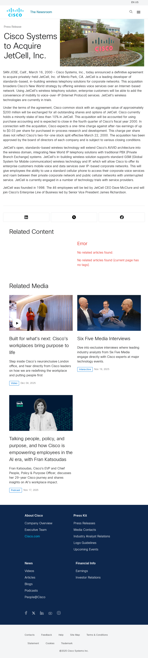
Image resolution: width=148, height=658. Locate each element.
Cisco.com (32, 536)
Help (61, 635)
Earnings (82, 571)
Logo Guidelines (85, 543)
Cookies (50, 643)
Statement (33, 643)
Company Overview (38, 523)
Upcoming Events (86, 549)
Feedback (46, 635)
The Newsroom (41, 12)
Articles (30, 577)
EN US (135, 2)
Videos (29, 571)
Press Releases (84, 523)
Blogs (29, 584)
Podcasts (31, 590)
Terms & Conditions (97, 635)
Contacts (29, 635)
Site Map (75, 635)
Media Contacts (85, 530)
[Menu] (138, 12)
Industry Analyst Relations (92, 536)
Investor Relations (88, 577)
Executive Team (36, 530)
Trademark (66, 643)
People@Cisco (35, 597)
